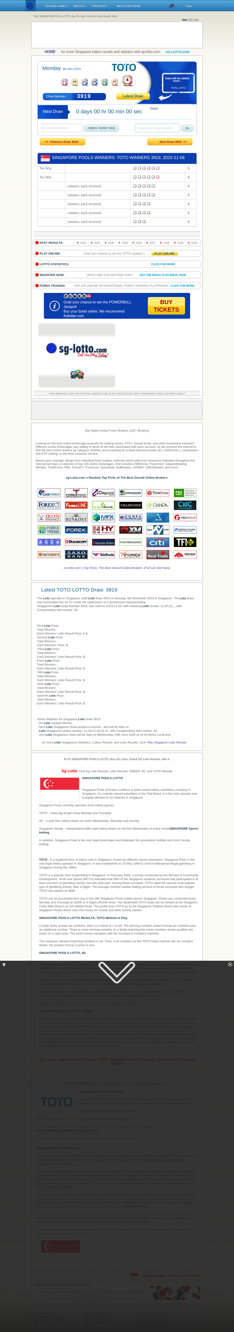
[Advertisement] (117, 35)
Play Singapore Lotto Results (166, 742)
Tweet (154, 108)
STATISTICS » (102, 6)
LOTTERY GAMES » (57, 6)
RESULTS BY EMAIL (129, 6)
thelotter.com (74, 316)
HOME (50, 52)
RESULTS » (81, 6)
